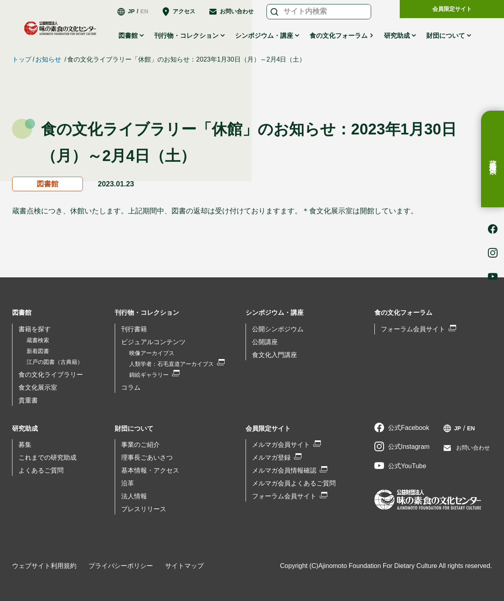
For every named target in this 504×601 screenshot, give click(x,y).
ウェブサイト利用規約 (44, 565)
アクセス (184, 11)
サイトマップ (184, 565)
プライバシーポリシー (121, 565)
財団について (445, 35)
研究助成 (397, 35)
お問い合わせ (237, 11)
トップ (21, 59)
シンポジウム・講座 (264, 35)
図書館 (128, 35)
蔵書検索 (493, 159)
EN (144, 11)
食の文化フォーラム (339, 35)
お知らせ (48, 59)
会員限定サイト (452, 9)
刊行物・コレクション (186, 35)
